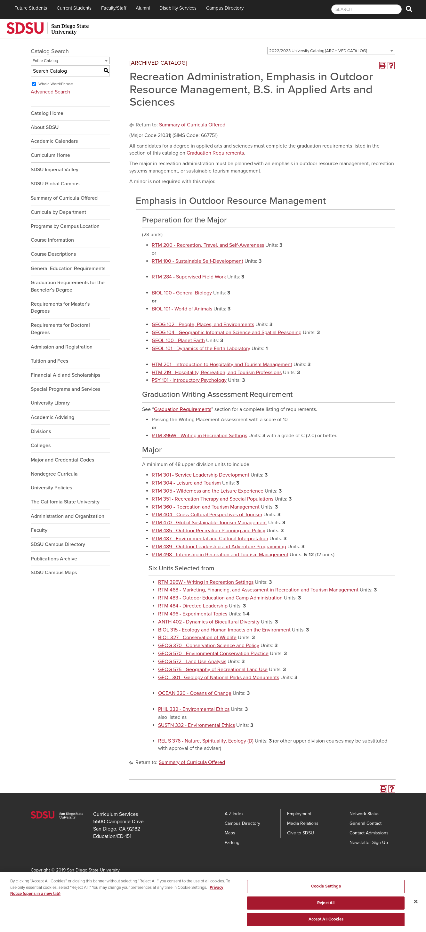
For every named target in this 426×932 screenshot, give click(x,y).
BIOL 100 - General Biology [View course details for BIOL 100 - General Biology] (182, 293)
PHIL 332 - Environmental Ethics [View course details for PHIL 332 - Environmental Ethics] (193, 709)
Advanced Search (50, 92)
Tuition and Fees (49, 361)
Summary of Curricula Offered (64, 198)
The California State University (65, 502)
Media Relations (302, 823)
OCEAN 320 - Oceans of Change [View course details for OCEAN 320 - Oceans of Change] (194, 693)
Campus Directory (225, 8)
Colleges (41, 445)
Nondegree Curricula (54, 474)
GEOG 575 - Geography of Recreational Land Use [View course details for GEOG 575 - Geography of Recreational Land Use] (213, 669)
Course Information (52, 240)
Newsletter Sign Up (369, 842)
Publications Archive (54, 559)
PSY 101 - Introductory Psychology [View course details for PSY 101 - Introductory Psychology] (189, 380)
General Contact (366, 823)
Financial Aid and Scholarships (65, 375)
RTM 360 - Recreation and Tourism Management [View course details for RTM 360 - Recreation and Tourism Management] (206, 507)
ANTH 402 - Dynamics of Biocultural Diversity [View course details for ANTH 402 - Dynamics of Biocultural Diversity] (209, 622)
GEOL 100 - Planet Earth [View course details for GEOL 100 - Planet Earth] (178, 340)
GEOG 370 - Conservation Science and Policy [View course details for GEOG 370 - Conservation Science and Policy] (208, 645)
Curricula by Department (58, 212)
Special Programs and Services (65, 389)
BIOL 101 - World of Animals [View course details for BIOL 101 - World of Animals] (182, 309)
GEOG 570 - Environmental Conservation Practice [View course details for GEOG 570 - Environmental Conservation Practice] (213, 653)
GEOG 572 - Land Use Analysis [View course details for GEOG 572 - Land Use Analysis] (192, 661)
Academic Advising (52, 417)
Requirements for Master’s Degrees (60, 308)
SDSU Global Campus (55, 184)
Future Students (30, 8)
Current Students (74, 8)
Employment (299, 813)
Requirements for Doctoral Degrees (60, 329)
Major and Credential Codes (62, 460)
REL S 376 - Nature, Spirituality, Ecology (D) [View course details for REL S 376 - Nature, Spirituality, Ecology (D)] (205, 741)
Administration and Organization (67, 516)
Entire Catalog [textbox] (45, 60)
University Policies (51, 488)
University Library (50, 403)
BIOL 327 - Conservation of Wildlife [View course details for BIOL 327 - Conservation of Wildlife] (197, 637)
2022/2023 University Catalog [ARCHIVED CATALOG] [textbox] (318, 50)
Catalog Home (47, 113)
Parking (232, 842)
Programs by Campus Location (65, 226)
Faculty (39, 530)
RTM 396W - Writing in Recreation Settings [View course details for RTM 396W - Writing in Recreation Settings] (199, 435)
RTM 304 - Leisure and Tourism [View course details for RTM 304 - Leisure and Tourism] (186, 483)
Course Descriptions (53, 254)
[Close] (416, 907)
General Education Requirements (68, 268)
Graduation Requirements (215, 153)
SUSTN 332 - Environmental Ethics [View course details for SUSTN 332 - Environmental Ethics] (196, 725)
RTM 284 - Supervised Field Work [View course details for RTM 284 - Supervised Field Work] (189, 277)
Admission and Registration (61, 347)
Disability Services (178, 8)
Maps (230, 833)
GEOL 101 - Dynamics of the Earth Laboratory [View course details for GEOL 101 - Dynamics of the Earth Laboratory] (201, 348)
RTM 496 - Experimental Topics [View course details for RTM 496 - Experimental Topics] (192, 614)
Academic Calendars (54, 141)
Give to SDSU (300, 833)
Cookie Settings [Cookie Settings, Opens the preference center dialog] (326, 891)
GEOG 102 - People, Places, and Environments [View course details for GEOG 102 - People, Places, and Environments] (203, 324)
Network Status (365, 813)
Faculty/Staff (113, 8)
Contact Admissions (369, 833)
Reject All (325, 908)
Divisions (41, 431)
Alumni (143, 8)
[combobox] (331, 50)
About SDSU (45, 127)
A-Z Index (234, 813)
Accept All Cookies (326, 924)
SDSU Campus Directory (58, 544)
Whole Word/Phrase (55, 84)
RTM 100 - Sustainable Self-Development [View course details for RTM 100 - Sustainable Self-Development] (197, 261)
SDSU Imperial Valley (54, 169)
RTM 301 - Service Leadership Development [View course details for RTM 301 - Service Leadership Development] (200, 475)
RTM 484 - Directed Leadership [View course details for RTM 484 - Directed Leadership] (193, 606)
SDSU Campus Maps (54, 572)
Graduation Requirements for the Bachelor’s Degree (68, 286)
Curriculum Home (50, 155)
